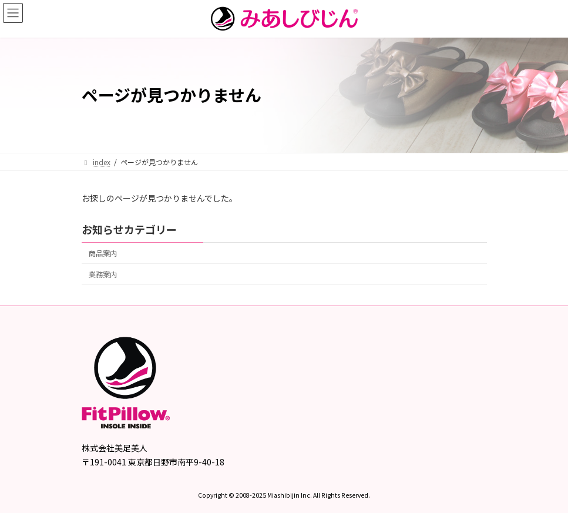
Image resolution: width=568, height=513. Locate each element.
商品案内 (103, 253)
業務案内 (103, 274)
